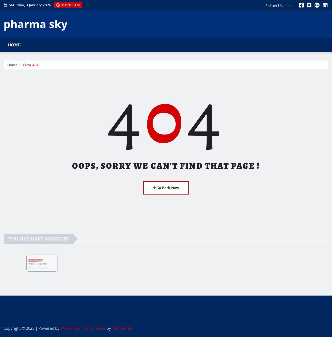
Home (14, 45)
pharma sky (35, 23)
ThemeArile (122, 328)
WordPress (70, 328)
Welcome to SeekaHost (39, 264)
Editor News (95, 328)
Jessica (36, 266)
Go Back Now (166, 187)
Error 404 (31, 65)
